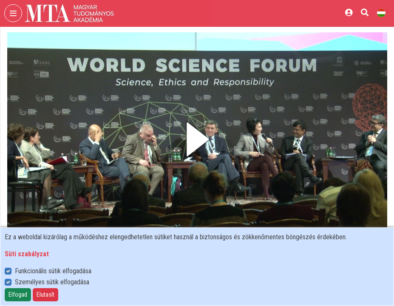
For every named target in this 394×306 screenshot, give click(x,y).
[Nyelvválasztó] (381, 12)
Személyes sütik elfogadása (52, 282)
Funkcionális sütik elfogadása (53, 271)
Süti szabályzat (27, 254)
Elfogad (18, 294)
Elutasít (45, 294)
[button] (197, 139)
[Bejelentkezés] (348, 12)
